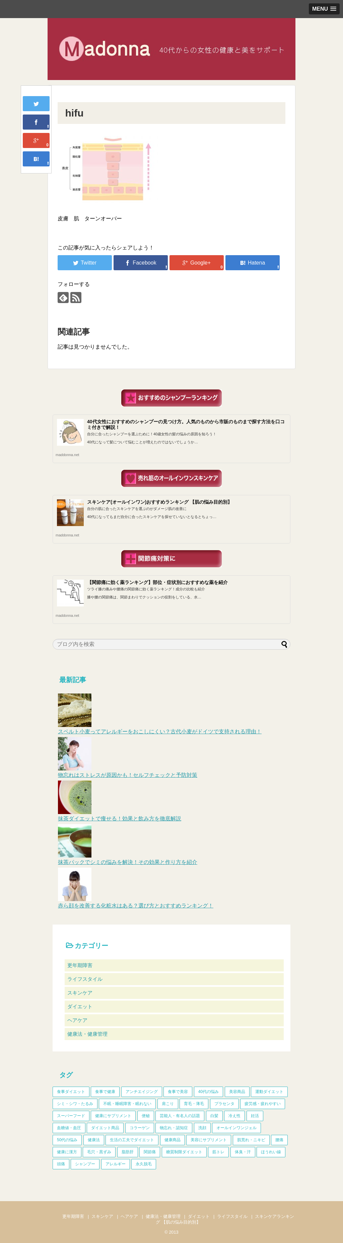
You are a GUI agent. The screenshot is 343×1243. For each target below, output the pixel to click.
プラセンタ (224, 1103)
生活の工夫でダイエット (132, 1140)
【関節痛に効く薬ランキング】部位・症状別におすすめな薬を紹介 (157, 582)
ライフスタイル (84, 979)
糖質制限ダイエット (184, 1152)
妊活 (255, 1115)
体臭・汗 (243, 1152)
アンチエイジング (142, 1091)
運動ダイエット (269, 1091)
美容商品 (237, 1091)
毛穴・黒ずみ (99, 1152)
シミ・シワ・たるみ (75, 1103)
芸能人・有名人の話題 (180, 1115)
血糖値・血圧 (69, 1127)
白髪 (214, 1115)
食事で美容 (178, 1091)
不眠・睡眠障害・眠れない (127, 1103)
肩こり (168, 1103)
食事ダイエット (71, 1091)
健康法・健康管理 (87, 1034)
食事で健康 (105, 1091)
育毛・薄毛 (194, 1103)
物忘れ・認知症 (174, 1127)
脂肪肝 (128, 1152)
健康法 (94, 1140)
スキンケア (79, 993)
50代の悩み (67, 1140)
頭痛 (61, 1164)
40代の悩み (208, 1091)
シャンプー (85, 1164)
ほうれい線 (271, 1152)
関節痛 (150, 1152)
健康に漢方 (67, 1152)
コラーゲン (140, 1127)
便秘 (146, 1115)
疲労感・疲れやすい (263, 1103)
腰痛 (279, 1140)
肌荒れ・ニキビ (251, 1140)
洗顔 (202, 1127)
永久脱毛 (144, 1164)
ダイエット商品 (105, 1127)
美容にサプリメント (209, 1140)
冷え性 (234, 1115)
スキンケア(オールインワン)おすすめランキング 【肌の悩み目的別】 (159, 502)
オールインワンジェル (236, 1127)
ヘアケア (77, 1020)
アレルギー (116, 1164)
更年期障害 (79, 965)
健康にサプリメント (113, 1115)
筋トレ (218, 1152)
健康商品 (172, 1140)
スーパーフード (71, 1115)
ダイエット (79, 1006)
